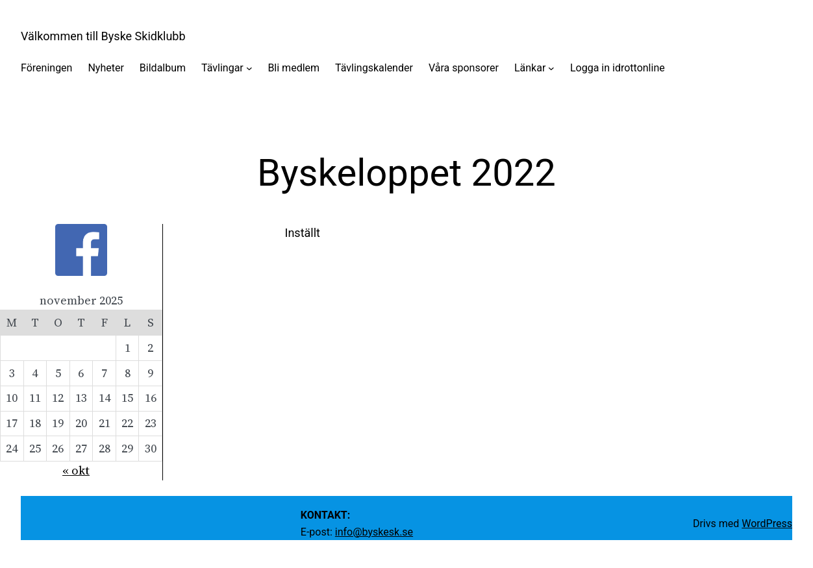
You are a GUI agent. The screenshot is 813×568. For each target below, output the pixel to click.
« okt (76, 470)
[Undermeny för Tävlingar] (249, 68)
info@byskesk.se (374, 532)
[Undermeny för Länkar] (551, 68)
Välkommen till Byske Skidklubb (103, 36)
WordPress (767, 523)
